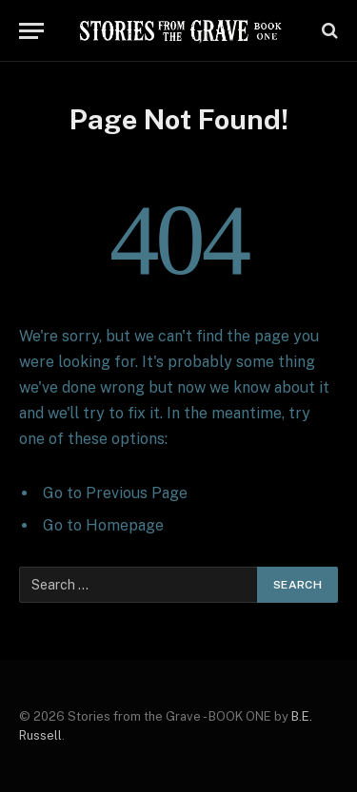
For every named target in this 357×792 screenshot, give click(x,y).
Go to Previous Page (115, 493)
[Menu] (31, 31)
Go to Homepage (103, 525)
